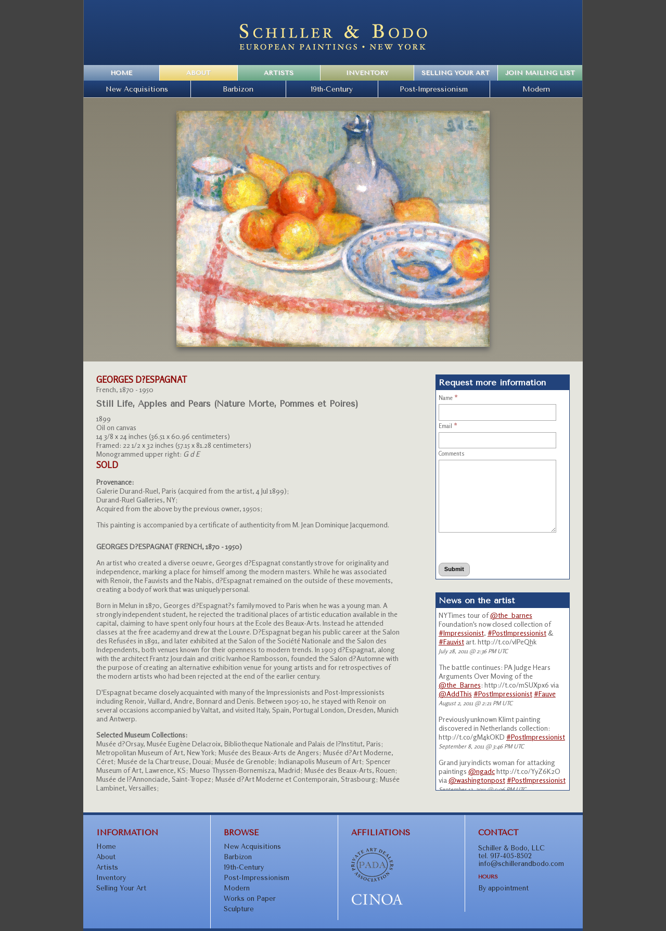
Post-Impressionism (434, 89)
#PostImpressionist (517, 632)
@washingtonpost (477, 779)
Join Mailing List (540, 72)
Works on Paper (250, 898)
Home (121, 72)
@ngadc (481, 771)
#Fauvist (451, 641)
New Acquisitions (137, 89)
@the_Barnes (460, 684)
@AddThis (455, 693)
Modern (536, 89)
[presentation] (486, 547)
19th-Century (332, 89)
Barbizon (238, 89)
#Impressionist (461, 632)
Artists (278, 72)
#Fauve (545, 693)
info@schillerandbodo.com (521, 864)
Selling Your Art (455, 72)
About (198, 72)
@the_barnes (511, 615)
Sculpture (239, 909)
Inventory (367, 72)
